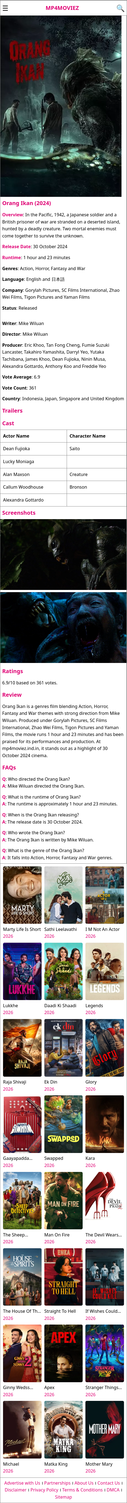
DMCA (113, 1490)
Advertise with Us (22, 1483)
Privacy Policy (44, 1490)
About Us (84, 1483)
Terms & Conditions (82, 1490)
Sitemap (63, 1497)
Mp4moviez (62, 8)
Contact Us (109, 1483)
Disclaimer (15, 1490)
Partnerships (57, 1483)
